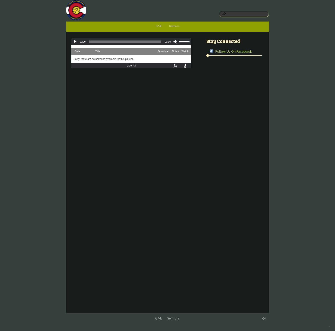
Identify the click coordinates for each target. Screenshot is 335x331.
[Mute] (175, 41)
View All (131, 65)
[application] (131, 41)
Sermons (174, 26)
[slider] (125, 41)
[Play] (75, 41)
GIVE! (159, 26)
